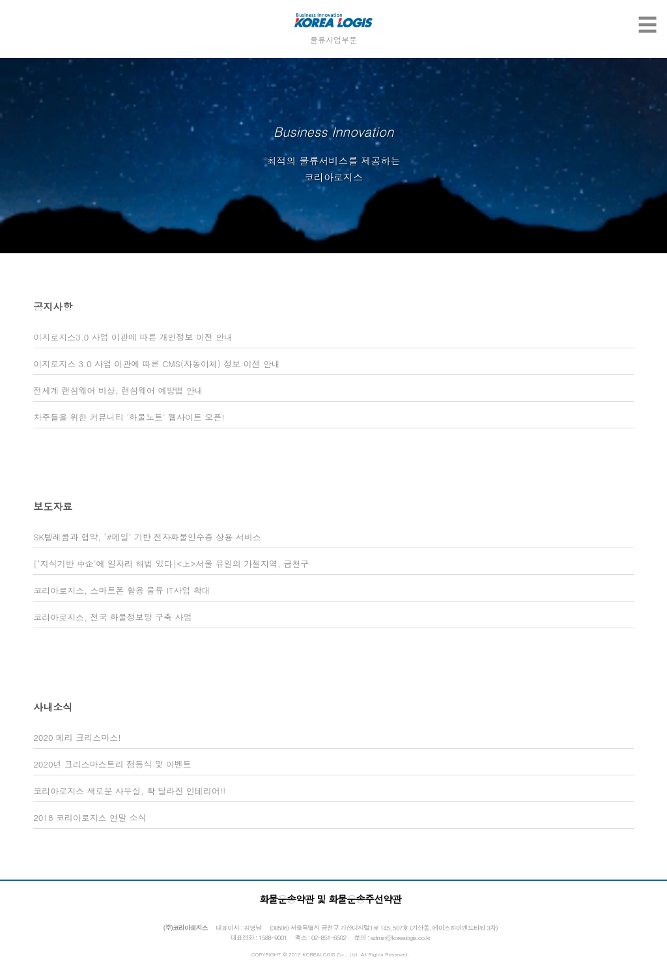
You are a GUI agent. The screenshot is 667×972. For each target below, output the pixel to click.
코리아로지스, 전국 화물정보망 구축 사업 (112, 617)
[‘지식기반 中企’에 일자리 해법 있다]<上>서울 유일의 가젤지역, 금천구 (171, 563)
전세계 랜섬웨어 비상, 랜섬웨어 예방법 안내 (118, 390)
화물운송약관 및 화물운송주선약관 (330, 899)
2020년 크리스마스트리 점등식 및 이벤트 (112, 764)
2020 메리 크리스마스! (77, 737)
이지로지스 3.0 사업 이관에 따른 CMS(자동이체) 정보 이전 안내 (156, 363)
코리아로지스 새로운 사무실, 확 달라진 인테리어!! (129, 791)
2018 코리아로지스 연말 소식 (89, 817)
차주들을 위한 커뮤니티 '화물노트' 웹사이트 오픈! (129, 417)
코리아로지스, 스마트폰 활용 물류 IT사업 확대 (121, 590)
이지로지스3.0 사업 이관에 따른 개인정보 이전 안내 (133, 337)
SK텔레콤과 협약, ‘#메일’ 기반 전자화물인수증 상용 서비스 (147, 537)
